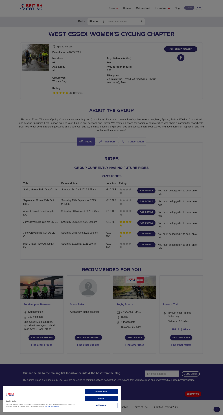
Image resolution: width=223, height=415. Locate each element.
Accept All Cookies (101, 391)
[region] (62, 399)
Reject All (101, 398)
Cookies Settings (101, 405)
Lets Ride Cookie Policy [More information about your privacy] (52, 406)
